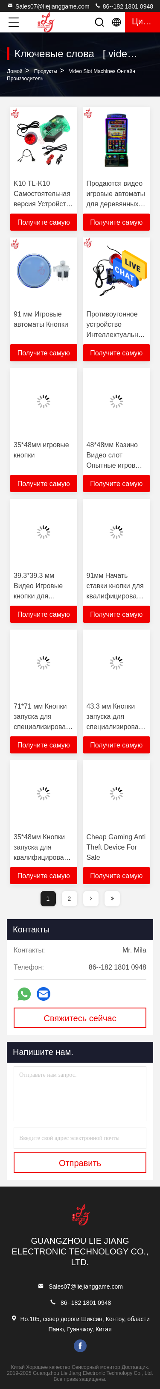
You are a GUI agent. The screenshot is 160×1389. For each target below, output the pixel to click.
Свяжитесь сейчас (80, 1018)
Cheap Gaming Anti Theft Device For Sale (116, 847)
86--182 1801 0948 (123, 6)
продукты (45, 71)
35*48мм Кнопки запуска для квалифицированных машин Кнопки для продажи (47, 857)
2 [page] (69, 898)
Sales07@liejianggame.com (48, 6)
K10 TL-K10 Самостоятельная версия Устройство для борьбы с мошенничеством (43, 204)
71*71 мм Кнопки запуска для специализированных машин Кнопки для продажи (47, 727)
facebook (80, 1345)
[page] (91, 898)
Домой (15, 71)
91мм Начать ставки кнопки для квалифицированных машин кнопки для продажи (120, 596)
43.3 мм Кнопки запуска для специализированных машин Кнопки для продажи (120, 727)
